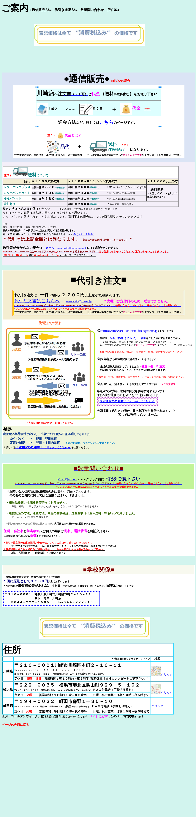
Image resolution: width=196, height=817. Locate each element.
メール (49, 247)
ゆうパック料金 (83, 234)
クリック (162, 674)
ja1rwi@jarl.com (67, 479)
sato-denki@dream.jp (79, 301)
